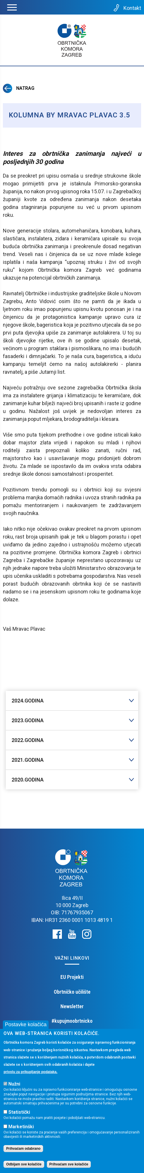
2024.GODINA (28, 701)
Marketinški (21, 1126)
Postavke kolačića (26, 1024)
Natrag (18, 88)
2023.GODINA (28, 720)
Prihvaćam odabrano (23, 1149)
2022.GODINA (28, 740)
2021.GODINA (28, 760)
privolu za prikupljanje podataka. (30, 1072)
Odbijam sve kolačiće (23, 1164)
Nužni (14, 1084)
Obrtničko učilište (72, 992)
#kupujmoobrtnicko (72, 1021)
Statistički (19, 1112)
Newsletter (72, 1006)
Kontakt (126, 8)
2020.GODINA (28, 780)
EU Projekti (72, 977)
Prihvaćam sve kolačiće (68, 1164)
